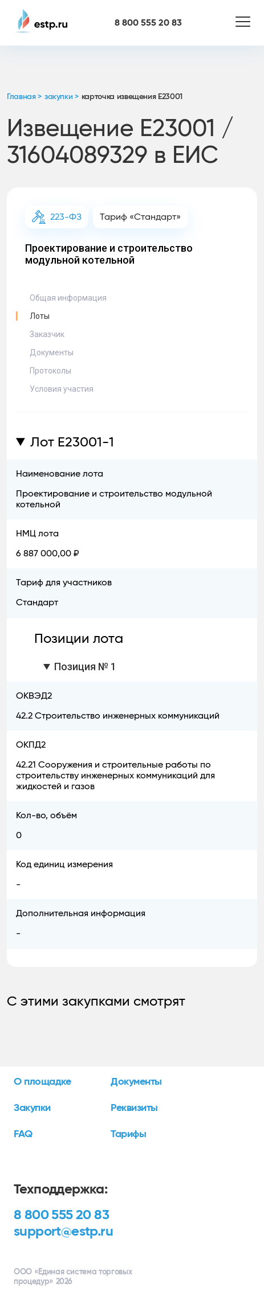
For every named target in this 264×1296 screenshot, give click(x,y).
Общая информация (68, 297)
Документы (52, 352)
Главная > (24, 97)
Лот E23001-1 (72, 442)
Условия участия (62, 388)
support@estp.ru (63, 1231)
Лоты (40, 316)
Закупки (32, 1108)
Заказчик (47, 334)
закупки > (61, 97)
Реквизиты (134, 1108)
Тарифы (128, 1134)
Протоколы (50, 370)
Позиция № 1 (85, 666)
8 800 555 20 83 (61, 1215)
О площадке (42, 1082)
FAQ (23, 1134)
